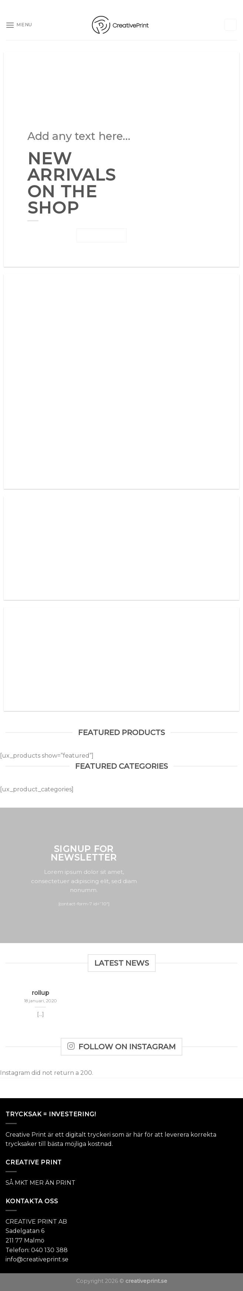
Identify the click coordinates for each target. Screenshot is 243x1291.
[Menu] (19, 25)
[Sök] (231, 25)
